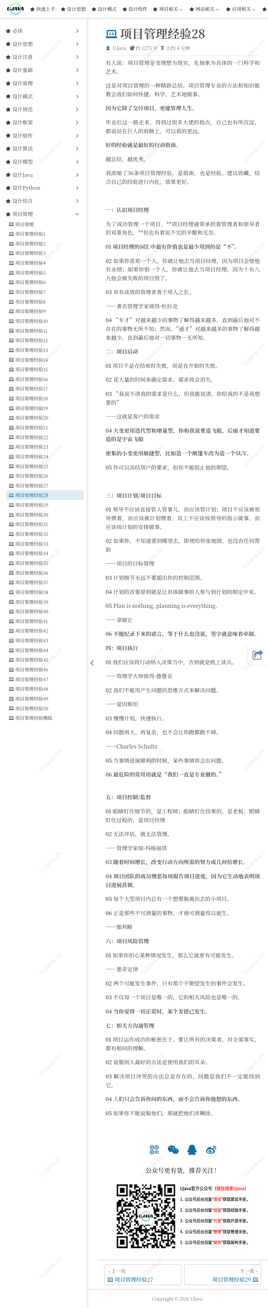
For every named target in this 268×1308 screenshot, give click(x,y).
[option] (154, 1148)
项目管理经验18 (28, 398)
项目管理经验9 (27, 311)
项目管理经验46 (28, 669)
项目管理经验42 (28, 630)
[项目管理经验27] (142, 1274)
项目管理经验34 (28, 553)
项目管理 (21, 224)
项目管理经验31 (28, 524)
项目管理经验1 (27, 233)
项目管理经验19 (28, 408)
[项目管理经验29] (222, 1274)
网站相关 (204, 8)
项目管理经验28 (28, 495)
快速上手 (42, 8)
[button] (154, 1148)
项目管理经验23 (28, 446)
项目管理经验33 (28, 543)
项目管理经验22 (28, 437)
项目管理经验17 (28, 388)
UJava (119, 48)
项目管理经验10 (28, 321)
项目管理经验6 (27, 282)
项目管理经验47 (28, 679)
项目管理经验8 (27, 301)
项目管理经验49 (28, 698)
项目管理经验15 (28, 369)
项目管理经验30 (28, 514)
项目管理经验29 (28, 504)
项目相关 (167, 8)
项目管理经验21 (28, 427)
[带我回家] (17, 9)
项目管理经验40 (28, 611)
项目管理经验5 (27, 272)
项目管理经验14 (28, 359)
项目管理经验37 (28, 582)
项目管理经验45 (28, 659)
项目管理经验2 (27, 243)
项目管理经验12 (28, 340)
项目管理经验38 (28, 592)
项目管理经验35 (28, 563)
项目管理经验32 (28, 534)
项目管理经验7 (27, 291)
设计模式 (104, 8)
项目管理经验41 (28, 621)
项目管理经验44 (28, 650)
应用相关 (241, 8)
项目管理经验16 (28, 379)
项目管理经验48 (28, 688)
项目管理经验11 (28, 330)
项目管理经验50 (28, 708)
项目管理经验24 (28, 456)
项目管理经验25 (28, 466)
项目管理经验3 (27, 253)
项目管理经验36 (28, 572)
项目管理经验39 (28, 601)
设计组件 (135, 8)
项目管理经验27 (28, 485)
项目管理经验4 (27, 262)
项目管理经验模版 (30, 717)
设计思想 (73, 8)
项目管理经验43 (28, 640)
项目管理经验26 (28, 475)
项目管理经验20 (28, 417)
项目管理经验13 (28, 350)
